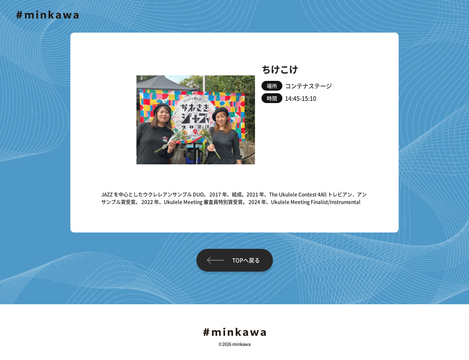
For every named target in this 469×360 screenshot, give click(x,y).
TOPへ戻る (246, 260)
